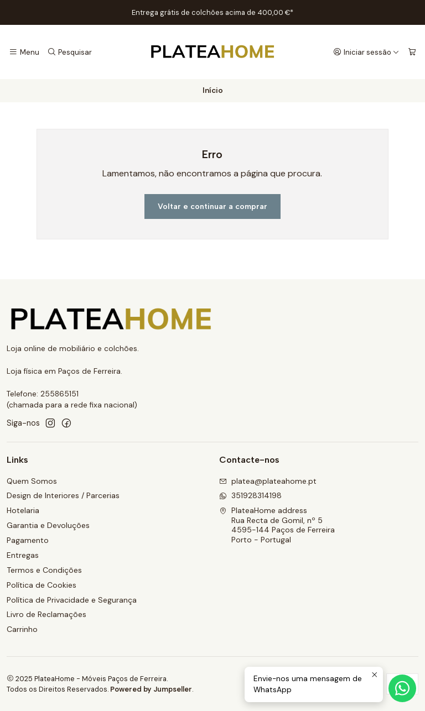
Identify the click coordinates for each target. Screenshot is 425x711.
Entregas (23, 555)
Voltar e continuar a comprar (212, 206)
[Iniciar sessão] (366, 52)
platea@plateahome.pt (268, 481)
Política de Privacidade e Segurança (72, 600)
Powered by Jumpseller (151, 689)
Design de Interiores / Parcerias (63, 495)
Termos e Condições (44, 570)
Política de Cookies (41, 585)
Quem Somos (32, 481)
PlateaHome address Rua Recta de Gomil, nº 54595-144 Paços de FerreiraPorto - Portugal (277, 525)
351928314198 (250, 495)
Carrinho (22, 629)
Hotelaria (23, 510)
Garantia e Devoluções (48, 525)
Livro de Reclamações (46, 614)
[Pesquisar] (69, 52)
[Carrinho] (412, 52)
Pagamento (28, 540)
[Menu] (24, 52)
